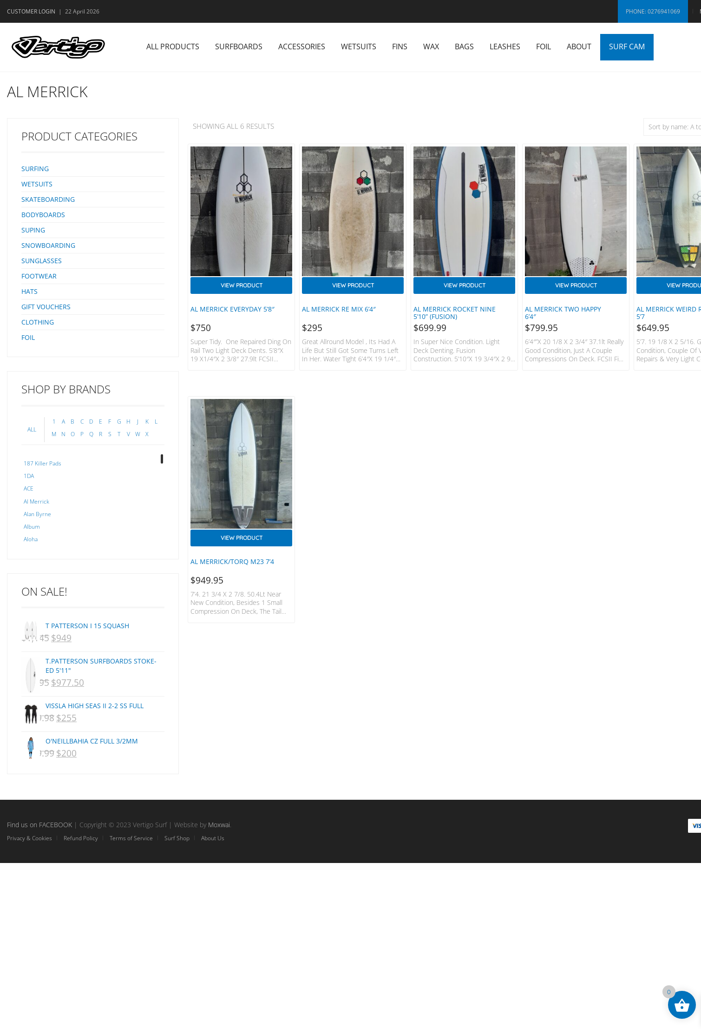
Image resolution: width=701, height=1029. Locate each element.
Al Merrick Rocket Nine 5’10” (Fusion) (454, 312)
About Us (212, 838)
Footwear (39, 276)
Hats (29, 291)
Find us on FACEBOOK (39, 824)
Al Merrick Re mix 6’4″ (339, 309)
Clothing (37, 322)
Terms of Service (131, 838)
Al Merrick (36, 501)
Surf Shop (177, 838)
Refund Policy (81, 838)
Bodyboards (43, 214)
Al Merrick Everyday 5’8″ (232, 309)
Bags (464, 46)
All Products (172, 46)
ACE (28, 488)
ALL (31, 429)
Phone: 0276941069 (653, 11)
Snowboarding (48, 245)
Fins (399, 46)
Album (32, 527)
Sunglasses (41, 260)
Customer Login (31, 11)
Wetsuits (358, 46)
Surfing (35, 168)
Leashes (505, 46)
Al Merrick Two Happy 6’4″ (563, 312)
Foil (543, 46)
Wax (431, 46)
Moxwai (219, 824)
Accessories (301, 46)
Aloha (31, 539)
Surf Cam (627, 46)
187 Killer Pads (42, 463)
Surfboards (238, 46)
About (579, 46)
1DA (29, 476)
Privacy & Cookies (29, 838)
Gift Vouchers (46, 306)
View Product (241, 285)
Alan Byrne (37, 514)
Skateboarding (48, 199)
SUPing (33, 230)
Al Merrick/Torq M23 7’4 (232, 561)
